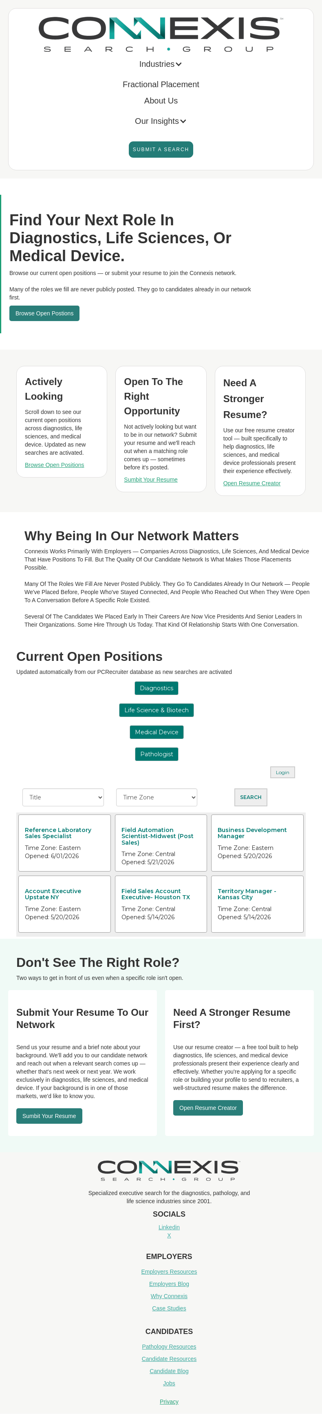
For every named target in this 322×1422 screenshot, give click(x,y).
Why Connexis (169, 1296)
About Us (161, 100)
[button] (161, 66)
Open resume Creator (208, 1108)
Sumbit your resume (49, 1116)
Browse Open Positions (54, 465)
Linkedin (169, 1227)
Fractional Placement (161, 84)
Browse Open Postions (44, 313)
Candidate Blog (169, 1371)
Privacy (169, 1401)
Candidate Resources (169, 1359)
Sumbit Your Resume (151, 479)
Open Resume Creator (252, 483)
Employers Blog (169, 1284)
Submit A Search (161, 149)
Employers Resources (169, 1271)
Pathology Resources (169, 1346)
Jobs (169, 1383)
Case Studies (169, 1308)
